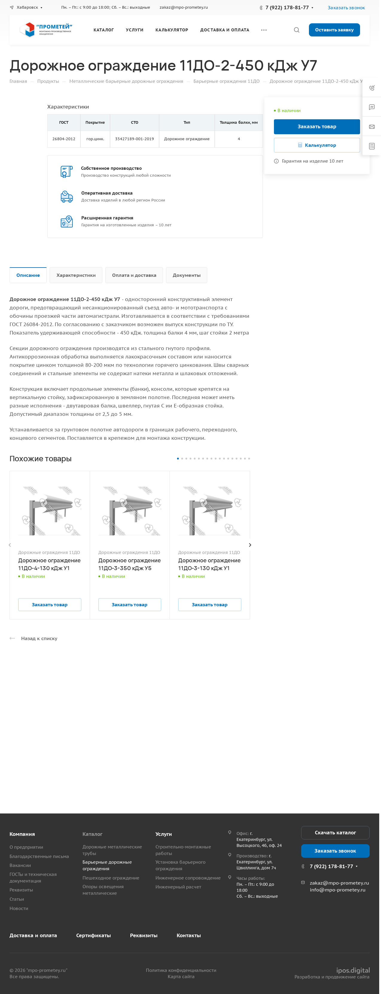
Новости (19, 908)
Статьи (17, 899)
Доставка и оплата (33, 935)
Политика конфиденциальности (181, 970)
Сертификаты (93, 935)
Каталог (92, 834)
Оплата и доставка (134, 275)
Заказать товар (317, 126)
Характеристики (76, 275)
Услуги (164, 834)
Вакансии (20, 865)
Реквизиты (21, 890)
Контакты (189, 935)
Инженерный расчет (178, 887)
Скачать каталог (335, 832)
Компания (22, 834)
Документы (187, 275)
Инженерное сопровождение (188, 878)
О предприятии (26, 847)
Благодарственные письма (39, 856)
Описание (28, 275)
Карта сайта (181, 976)
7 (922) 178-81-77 (287, 7)
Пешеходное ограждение (111, 878)
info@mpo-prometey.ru (337, 890)
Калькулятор (320, 145)
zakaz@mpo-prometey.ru (184, 7)
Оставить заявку (334, 30)
